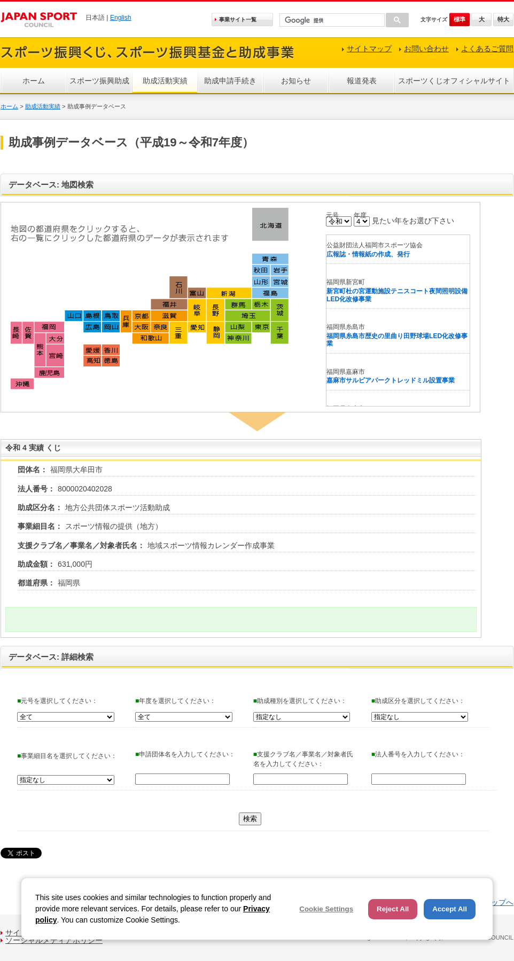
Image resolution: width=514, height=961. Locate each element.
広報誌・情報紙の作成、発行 (368, 254)
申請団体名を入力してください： (185, 754)
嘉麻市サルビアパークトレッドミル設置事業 (390, 380)
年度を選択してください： (175, 701)
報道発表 (362, 80)
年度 (360, 215)
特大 (503, 19)
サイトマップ (369, 48)
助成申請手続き (230, 80)
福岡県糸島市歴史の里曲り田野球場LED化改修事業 (397, 340)
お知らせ (296, 80)
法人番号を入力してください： (418, 754)
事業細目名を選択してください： (67, 756)
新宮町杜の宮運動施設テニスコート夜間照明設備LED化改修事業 (397, 295)
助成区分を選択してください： (418, 701)
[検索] (331, 21)
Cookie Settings (326, 909)
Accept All (449, 909)
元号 (332, 215)
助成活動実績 (165, 80)
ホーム (33, 80)
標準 (459, 19)
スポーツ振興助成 (99, 80)
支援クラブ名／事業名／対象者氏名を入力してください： (303, 759)
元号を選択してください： (57, 701)
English (120, 17)
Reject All (393, 909)
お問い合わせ (426, 48)
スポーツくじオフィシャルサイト (454, 80)
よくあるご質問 (487, 48)
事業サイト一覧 (237, 19)
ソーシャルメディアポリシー (54, 940)
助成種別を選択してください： (300, 701)
